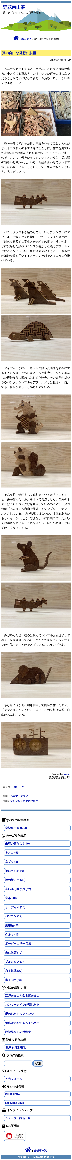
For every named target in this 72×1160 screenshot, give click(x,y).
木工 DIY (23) (13, 980)
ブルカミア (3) (14, 961)
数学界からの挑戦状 (18, 1032)
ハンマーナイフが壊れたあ (22, 1004)
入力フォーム (13, 1079)
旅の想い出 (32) (15, 880)
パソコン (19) (13, 916)
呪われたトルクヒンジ (19, 1013)
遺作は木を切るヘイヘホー (22, 1023)
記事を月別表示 (15, 1047)
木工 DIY (26, 38)
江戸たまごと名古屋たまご (22, 995)
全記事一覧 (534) (16, 828)
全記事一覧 (40, 1150)
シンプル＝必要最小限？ (24, 800)
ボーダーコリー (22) (18, 943)
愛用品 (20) (12, 925)
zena (66, 774)
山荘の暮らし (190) (17, 843)
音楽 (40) (11, 898)
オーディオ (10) (15, 907)
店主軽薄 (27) (13, 970)
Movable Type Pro (43, 1156)
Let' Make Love (14, 1102)
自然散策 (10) (13, 952)
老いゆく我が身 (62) (18, 889)
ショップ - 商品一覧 (18, 1118)
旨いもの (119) (14, 871)
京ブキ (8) (11, 861)
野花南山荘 (14, 7)
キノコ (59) (12, 852)
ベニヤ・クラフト (20, 795)
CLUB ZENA (12, 1094)
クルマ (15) (12, 934)
